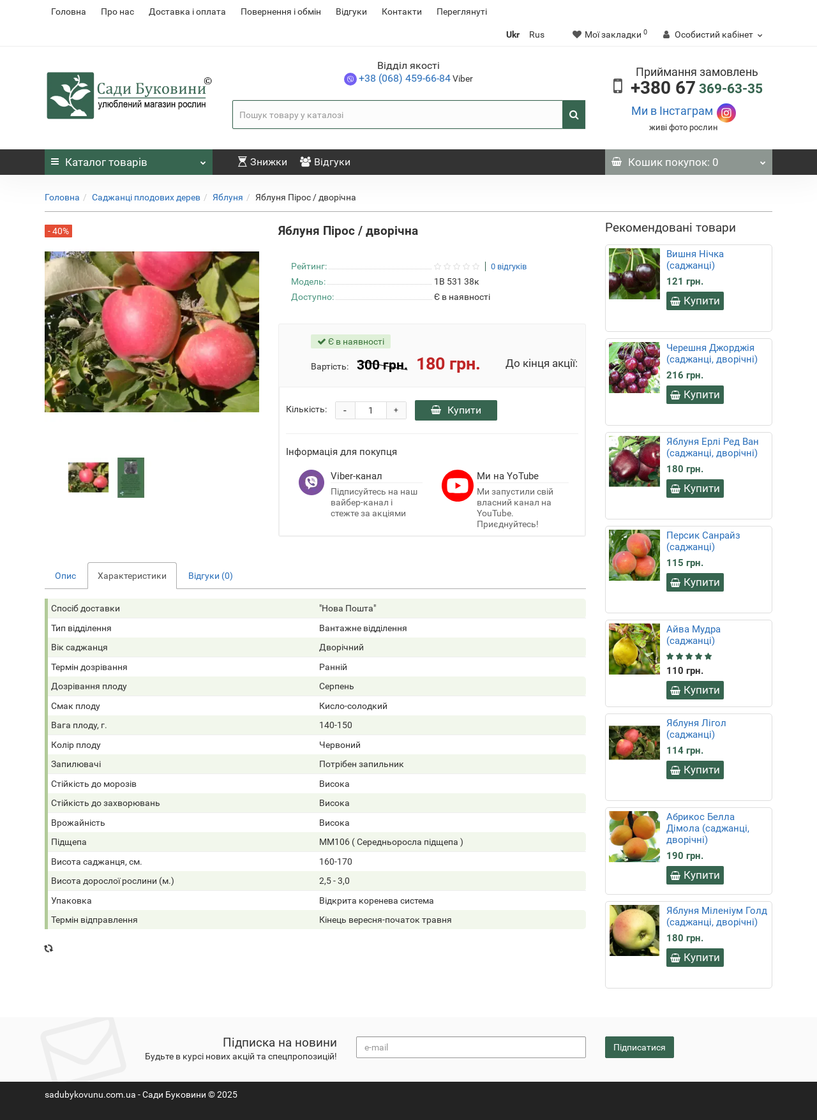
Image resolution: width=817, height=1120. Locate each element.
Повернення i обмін (281, 11)
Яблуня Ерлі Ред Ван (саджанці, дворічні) (712, 447)
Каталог (128, 158)
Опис (65, 576)
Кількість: (306, 409)
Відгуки (351, 11)
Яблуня (228, 197)
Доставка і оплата (187, 11)
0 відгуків (509, 266)
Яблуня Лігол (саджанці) (696, 728)
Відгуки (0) (210, 576)
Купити (456, 410)
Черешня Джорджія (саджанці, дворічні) (712, 353)
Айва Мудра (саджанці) (693, 634)
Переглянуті (462, 11)
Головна (68, 11)
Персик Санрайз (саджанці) (703, 541)
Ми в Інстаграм (672, 110)
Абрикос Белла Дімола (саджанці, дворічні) (707, 828)
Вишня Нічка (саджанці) (695, 259)
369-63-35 (697, 88)
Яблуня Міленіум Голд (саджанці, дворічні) (716, 916)
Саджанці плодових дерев (146, 197)
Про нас (117, 11)
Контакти (402, 11)
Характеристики (132, 576)
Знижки (262, 162)
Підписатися (639, 1047)
